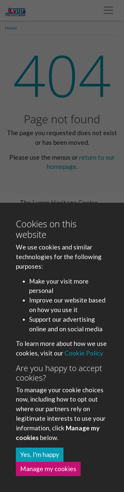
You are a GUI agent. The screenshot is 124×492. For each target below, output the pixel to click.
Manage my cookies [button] (48, 468)
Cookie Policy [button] (83, 353)
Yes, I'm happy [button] (39, 454)
